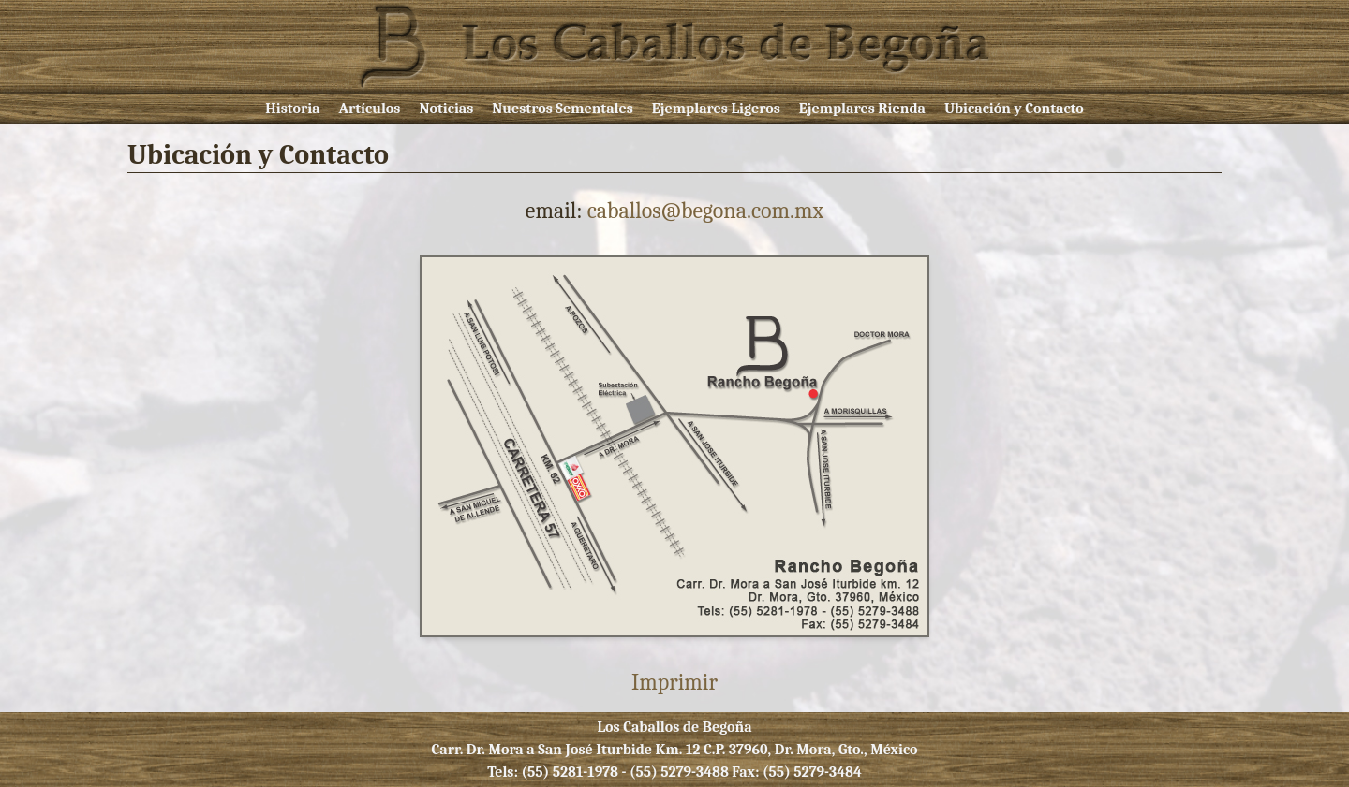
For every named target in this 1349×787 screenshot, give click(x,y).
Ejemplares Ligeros (716, 108)
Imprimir (674, 682)
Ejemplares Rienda (862, 108)
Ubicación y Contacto (1014, 108)
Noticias (446, 108)
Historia (292, 108)
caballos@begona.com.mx (705, 210)
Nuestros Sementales (562, 108)
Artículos (370, 108)
